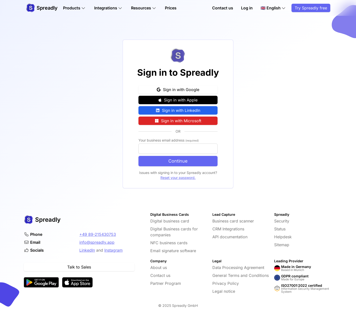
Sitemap (281, 244)
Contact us (222, 7)
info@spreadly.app (96, 242)
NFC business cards (168, 242)
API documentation (229, 236)
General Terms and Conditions (240, 275)
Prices (171, 7)
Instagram (113, 250)
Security (281, 221)
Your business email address (168, 140)
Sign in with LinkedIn (178, 110)
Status (280, 228)
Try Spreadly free (311, 7)
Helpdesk (283, 236)
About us (158, 267)
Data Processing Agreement (238, 267)
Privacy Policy (225, 283)
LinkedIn (87, 250)
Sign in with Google (178, 89)
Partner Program (165, 283)
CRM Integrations (228, 228)
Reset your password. (178, 177)
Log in (247, 7)
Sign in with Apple (178, 99)
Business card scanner (233, 221)
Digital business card (169, 221)
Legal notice (223, 291)
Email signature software (173, 250)
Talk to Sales (79, 267)
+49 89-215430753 (97, 234)
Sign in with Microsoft (178, 120)
